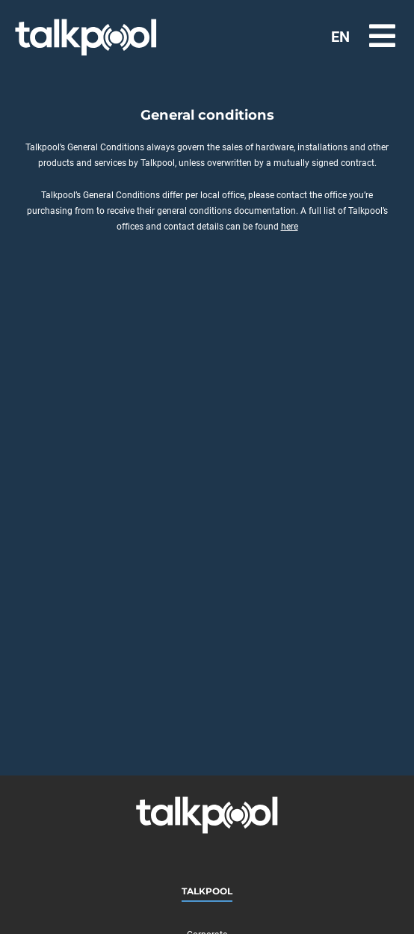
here (289, 226)
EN (340, 37)
